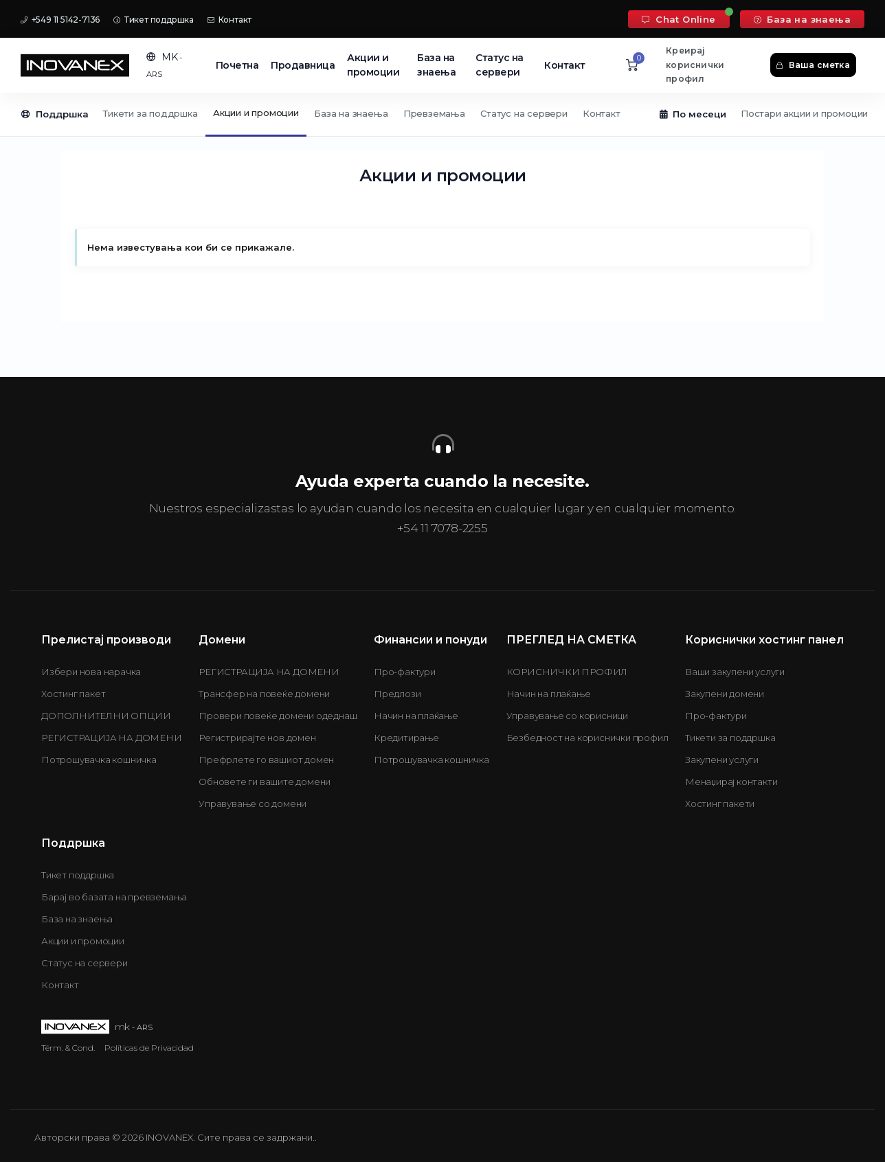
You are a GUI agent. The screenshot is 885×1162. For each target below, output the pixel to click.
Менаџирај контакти (731, 781)
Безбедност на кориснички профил (587, 737)
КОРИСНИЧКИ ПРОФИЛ (567, 671)
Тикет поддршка (153, 19)
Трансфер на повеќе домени (264, 693)
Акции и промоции (373, 65)
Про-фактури (405, 671)
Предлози (397, 693)
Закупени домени (724, 693)
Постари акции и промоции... (807, 113)
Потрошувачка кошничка (99, 759)
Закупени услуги (722, 759)
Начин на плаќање (416, 715)
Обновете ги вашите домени (265, 781)
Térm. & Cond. (68, 1048)
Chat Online (678, 19)
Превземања (434, 113)
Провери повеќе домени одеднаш (278, 715)
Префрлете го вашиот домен (266, 759)
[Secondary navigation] (442, 115)
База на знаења (802, 19)
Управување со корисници (567, 715)
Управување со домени (252, 803)
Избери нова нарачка (91, 671)
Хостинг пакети (719, 803)
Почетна (237, 65)
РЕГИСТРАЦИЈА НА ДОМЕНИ (111, 737)
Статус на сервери (499, 65)
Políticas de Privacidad (149, 1048)
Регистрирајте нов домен (257, 737)
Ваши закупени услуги (735, 671)
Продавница (303, 65)
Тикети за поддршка (150, 113)
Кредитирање (406, 737)
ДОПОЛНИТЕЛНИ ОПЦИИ (105, 715)
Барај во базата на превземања (114, 896)
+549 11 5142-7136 (60, 19)
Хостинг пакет (73, 693)
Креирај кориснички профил (695, 64)
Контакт (229, 19)
